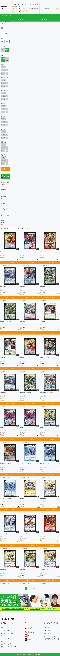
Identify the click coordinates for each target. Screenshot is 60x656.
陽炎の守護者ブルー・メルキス (46, 392)
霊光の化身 (22, 569)
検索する (5, 169)
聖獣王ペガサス (43, 427)
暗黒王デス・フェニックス (25, 251)
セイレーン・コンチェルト (25, 463)
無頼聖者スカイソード (44, 498)
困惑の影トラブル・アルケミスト (27, 533)
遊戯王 (3, 627)
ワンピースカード (6, 641)
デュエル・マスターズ (8, 638)
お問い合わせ (48, 633)
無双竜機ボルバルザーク (5, 251)
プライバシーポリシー (51, 636)
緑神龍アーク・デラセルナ (5, 321)
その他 (3, 649)
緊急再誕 (22, 498)
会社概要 (46, 627)
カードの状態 (42, 19)
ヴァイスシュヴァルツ (8, 644)
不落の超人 (42, 286)
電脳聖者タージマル (44, 569)
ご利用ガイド (21, 19)
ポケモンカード (6, 630)
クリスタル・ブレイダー (5, 533)
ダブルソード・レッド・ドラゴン (47, 533)
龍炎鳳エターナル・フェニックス (47, 251)
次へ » (34, 588)
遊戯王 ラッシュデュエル (9, 647)
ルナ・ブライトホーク (44, 463)
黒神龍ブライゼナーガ (44, 357)
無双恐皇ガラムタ (23, 286)
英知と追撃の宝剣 (3, 286)
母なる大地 (42, 321)
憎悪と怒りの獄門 (23, 321)
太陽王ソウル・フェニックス (6, 463)
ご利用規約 (47, 630)
